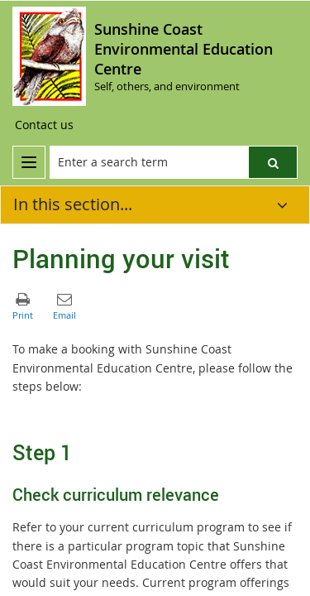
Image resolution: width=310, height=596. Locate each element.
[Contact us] (44, 125)
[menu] (28, 162)
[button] (273, 162)
